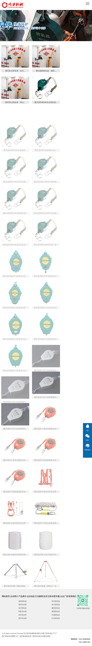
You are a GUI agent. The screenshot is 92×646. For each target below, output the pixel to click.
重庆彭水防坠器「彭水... (15, 73)
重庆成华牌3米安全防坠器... (46, 104)
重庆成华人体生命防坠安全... (46, 442)
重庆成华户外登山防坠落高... (46, 537)
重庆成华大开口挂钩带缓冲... (46, 411)
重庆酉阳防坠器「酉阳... (46, 73)
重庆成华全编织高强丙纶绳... (15, 568)
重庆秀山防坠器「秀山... (15, 104)
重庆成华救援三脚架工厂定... (46, 600)
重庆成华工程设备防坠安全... (46, 474)
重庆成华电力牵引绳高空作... (46, 568)
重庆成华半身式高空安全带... (46, 505)
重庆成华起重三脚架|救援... (15, 600)
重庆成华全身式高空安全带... (15, 537)
